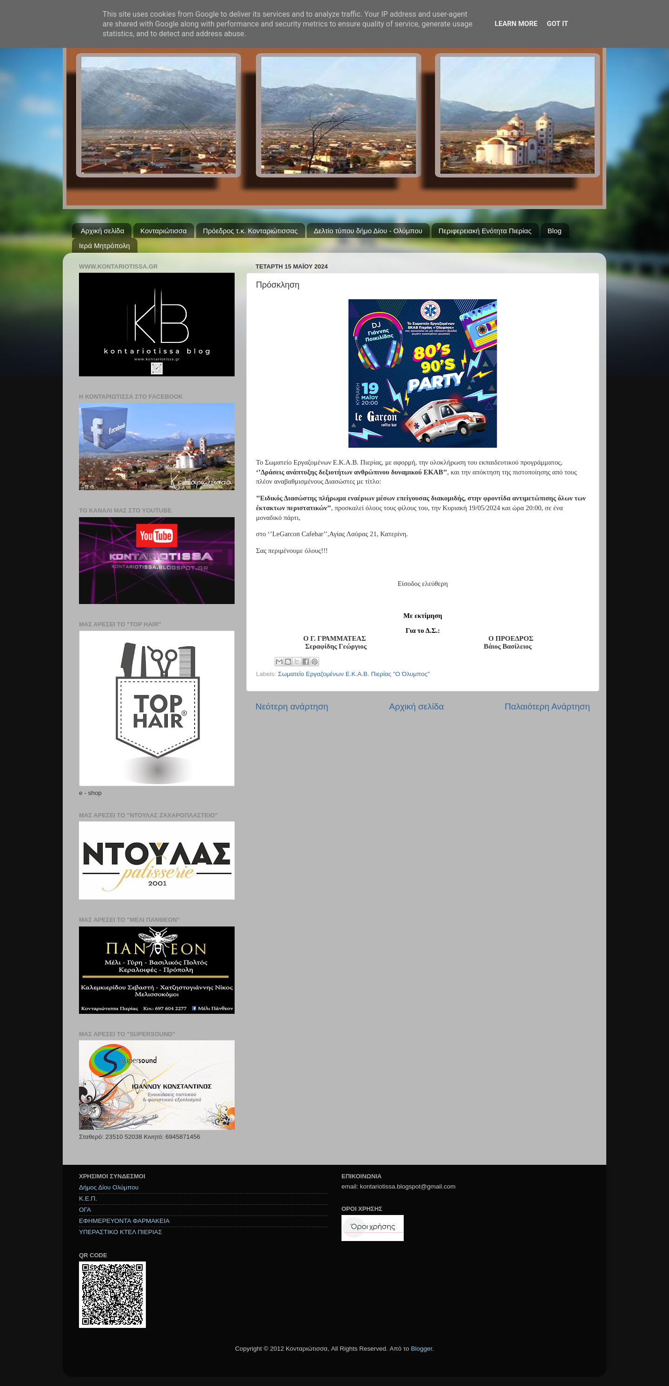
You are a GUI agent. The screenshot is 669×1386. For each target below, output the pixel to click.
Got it (557, 24)
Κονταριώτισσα (163, 231)
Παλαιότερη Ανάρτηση (547, 706)
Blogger (421, 1348)
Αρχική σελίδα (103, 231)
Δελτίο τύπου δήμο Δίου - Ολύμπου (368, 231)
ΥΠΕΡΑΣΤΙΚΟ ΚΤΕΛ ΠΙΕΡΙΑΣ (120, 1231)
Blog (555, 231)
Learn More (516, 24)
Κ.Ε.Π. (88, 1198)
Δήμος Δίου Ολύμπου (108, 1187)
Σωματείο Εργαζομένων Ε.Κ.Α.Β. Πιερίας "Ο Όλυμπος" (354, 673)
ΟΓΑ (85, 1209)
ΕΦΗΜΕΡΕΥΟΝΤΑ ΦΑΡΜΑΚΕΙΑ (124, 1220)
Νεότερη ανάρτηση (292, 706)
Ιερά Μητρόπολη (104, 246)
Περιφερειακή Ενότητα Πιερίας (485, 231)
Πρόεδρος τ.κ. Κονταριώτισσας (250, 231)
